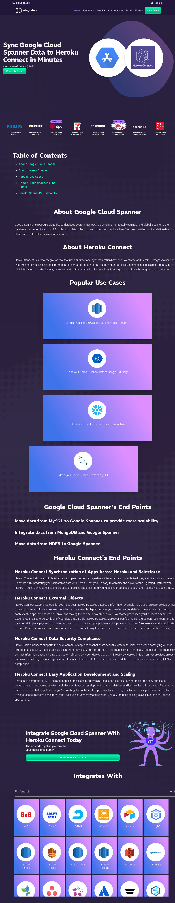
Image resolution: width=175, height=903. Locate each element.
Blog (99, 835)
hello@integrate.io (26, 843)
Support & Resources (108, 843)
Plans (128, 10)
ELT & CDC (57, 843)
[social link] (14, 859)
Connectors (116, 10)
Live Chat (102, 839)
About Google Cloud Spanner (38, 164)
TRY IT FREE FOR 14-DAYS (73, 605)
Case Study (56, 118)
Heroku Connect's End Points (38, 193)
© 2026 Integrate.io (22, 887)
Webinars (150, 843)
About (148, 847)
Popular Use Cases (31, 176)
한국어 (149, 875)
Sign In (156, 3)
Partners (150, 851)
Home (73, 10)
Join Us (149, 856)
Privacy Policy (105, 868)
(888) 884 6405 (21, 3)
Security (101, 860)
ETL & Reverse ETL (61, 839)
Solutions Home (60, 835)
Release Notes (59, 868)
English (149, 867)
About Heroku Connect (34, 170)
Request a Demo (14, 71)
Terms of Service (154, 887)
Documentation (105, 851)
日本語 (149, 871)
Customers (151, 835)
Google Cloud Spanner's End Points (37, 184)
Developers (57, 864)
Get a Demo (153, 10)
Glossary (102, 872)
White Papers (152, 839)
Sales (54, 856)
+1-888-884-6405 (25, 852)
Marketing (56, 851)
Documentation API (107, 856)
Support (55, 860)
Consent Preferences (109, 876)
